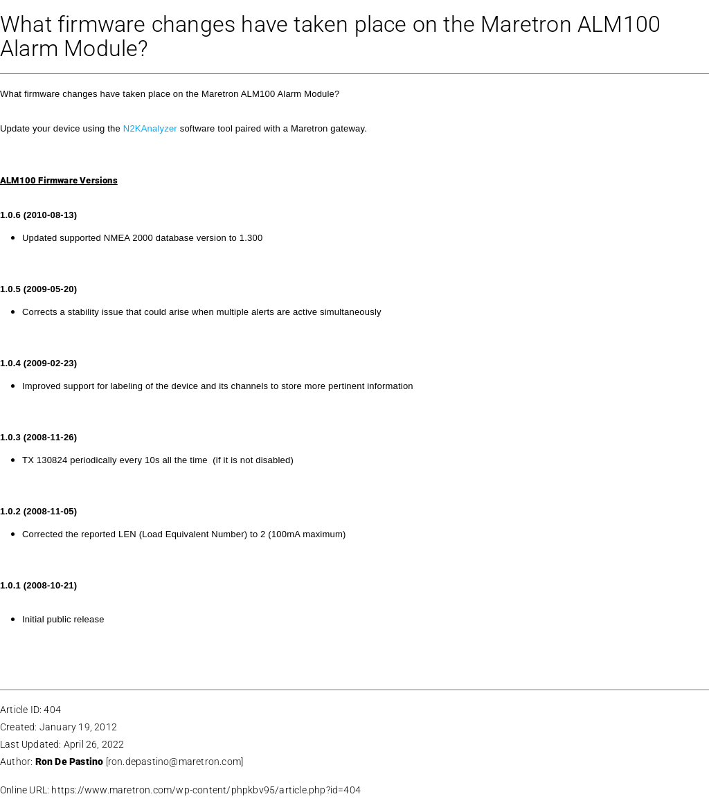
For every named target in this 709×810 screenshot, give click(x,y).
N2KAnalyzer (150, 128)
